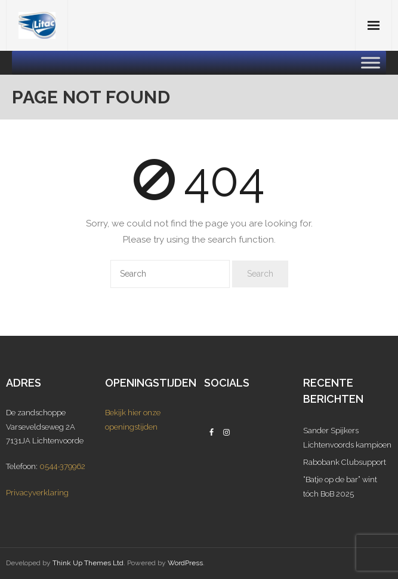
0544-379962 (62, 466)
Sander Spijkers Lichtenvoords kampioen (347, 437)
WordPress (185, 563)
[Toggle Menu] (370, 62)
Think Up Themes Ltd (88, 563)
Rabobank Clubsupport (344, 462)
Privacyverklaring (37, 492)
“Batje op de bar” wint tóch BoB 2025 (340, 486)
